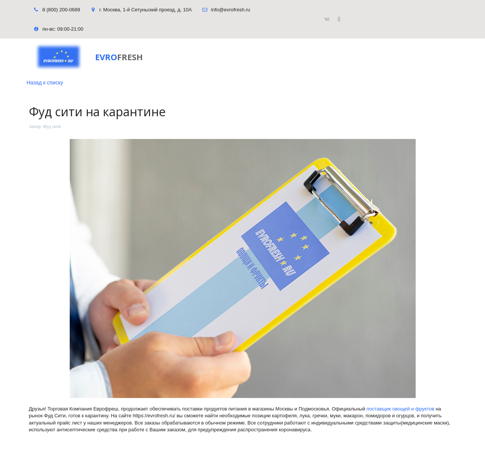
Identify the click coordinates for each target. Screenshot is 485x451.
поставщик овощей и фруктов (400, 409)
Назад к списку (45, 83)
